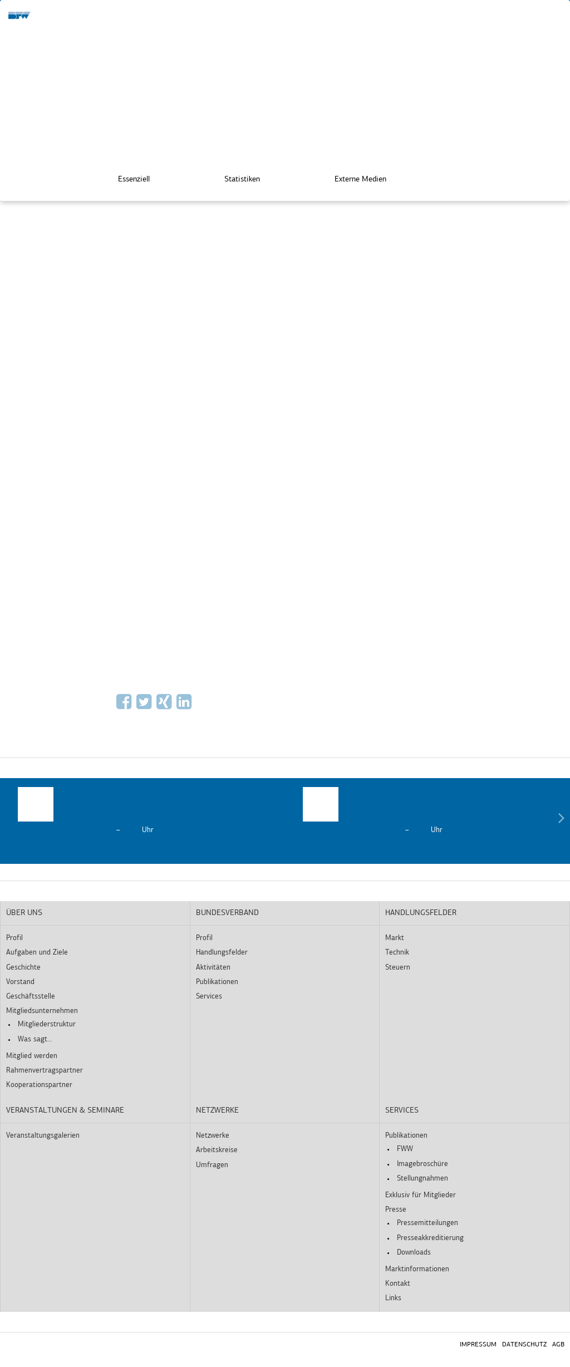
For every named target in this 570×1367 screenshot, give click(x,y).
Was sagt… (35, 1039)
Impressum (478, 1344)
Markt (394, 938)
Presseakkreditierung (430, 1238)
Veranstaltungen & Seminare (65, 1111)
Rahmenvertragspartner (44, 1070)
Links (393, 1298)
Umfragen (212, 1165)
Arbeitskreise (217, 1150)
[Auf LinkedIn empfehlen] (185, 705)
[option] (142, 811)
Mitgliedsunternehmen (42, 1011)
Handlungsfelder (222, 952)
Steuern (397, 967)
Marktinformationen (417, 1269)
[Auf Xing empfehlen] (165, 705)
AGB (558, 1344)
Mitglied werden (31, 1056)
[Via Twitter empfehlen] (145, 705)
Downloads (414, 1252)
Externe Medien (352, 177)
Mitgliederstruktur (47, 1024)
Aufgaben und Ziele (37, 952)
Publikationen (217, 982)
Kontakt (397, 1283)
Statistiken (234, 177)
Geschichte (23, 967)
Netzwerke (217, 1111)
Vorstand (20, 982)
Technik (397, 952)
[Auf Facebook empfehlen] (125, 705)
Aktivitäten (213, 967)
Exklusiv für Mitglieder (420, 1195)
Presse (395, 1209)
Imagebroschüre (422, 1164)
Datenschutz (524, 1344)
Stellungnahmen (422, 1178)
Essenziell (126, 177)
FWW (405, 1149)
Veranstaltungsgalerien (43, 1135)
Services (209, 996)
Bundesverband (227, 913)
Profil (14, 938)
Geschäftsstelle (30, 996)
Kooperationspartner (39, 1085)
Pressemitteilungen (427, 1223)
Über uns (24, 913)
